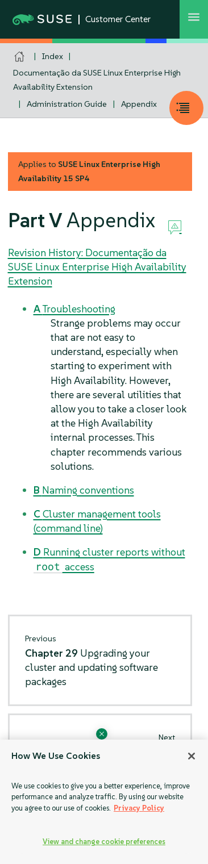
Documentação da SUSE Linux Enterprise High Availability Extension (97, 80)
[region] (104, 802)
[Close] (191, 756)
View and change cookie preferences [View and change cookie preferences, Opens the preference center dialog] (104, 841)
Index (52, 56)
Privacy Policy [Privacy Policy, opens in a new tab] (139, 808)
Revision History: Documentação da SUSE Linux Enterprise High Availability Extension (97, 266)
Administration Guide (67, 104)
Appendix (139, 104)
